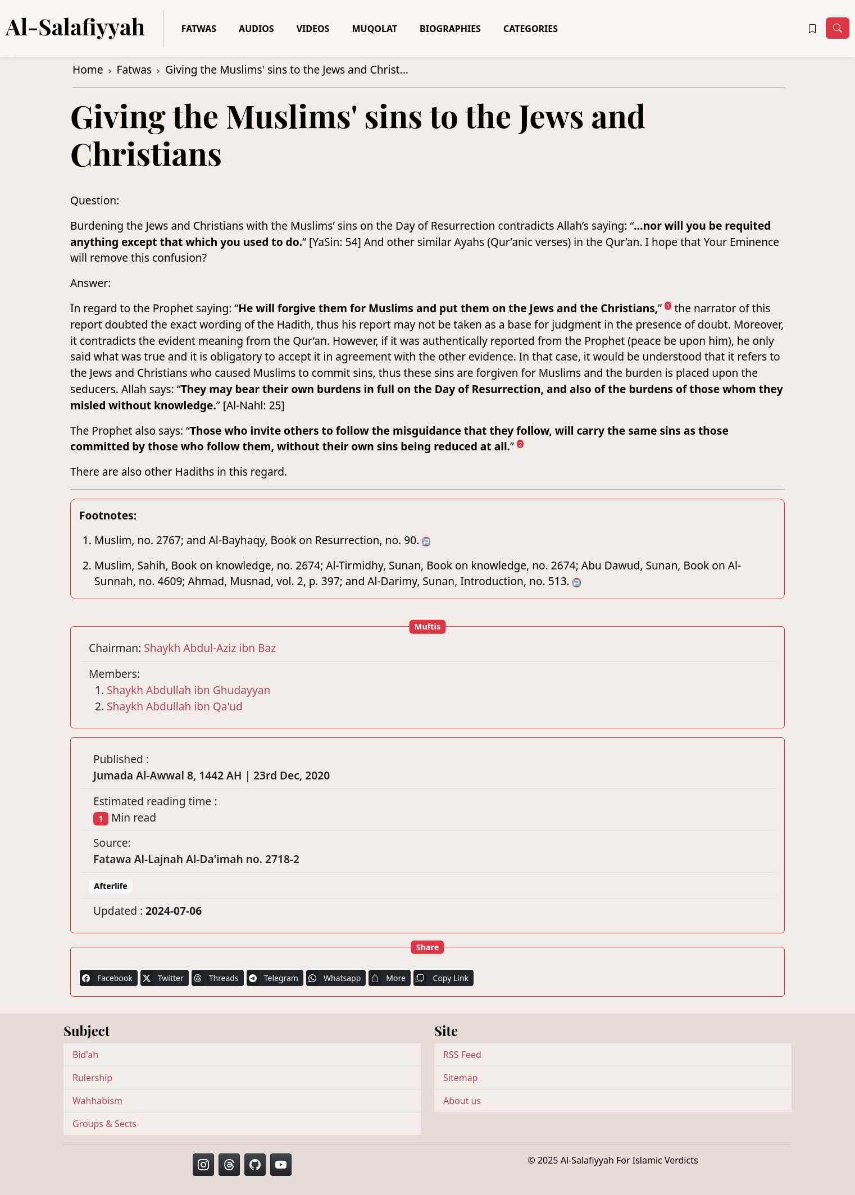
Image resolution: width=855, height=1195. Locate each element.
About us (462, 1100)
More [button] (387, 978)
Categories (530, 28)
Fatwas (198, 28)
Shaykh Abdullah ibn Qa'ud (175, 706)
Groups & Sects (104, 1124)
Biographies (450, 28)
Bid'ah (85, 1054)
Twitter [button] (162, 978)
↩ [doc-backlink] (426, 541)
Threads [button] (215, 978)
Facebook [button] (106, 978)
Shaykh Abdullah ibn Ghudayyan (188, 689)
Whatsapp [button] (333, 978)
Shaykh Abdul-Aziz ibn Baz (210, 647)
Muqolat (374, 28)
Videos (313, 28)
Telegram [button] (272, 978)
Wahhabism (97, 1100)
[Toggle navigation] (837, 28)
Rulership (92, 1077)
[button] (812, 28)
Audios (256, 28)
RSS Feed (462, 1054)
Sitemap (460, 1077)
